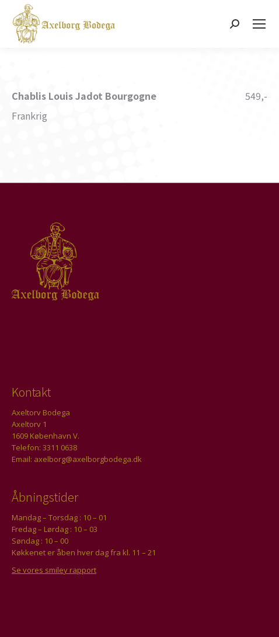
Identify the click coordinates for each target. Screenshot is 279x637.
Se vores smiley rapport (54, 570)
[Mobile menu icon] (259, 24)
